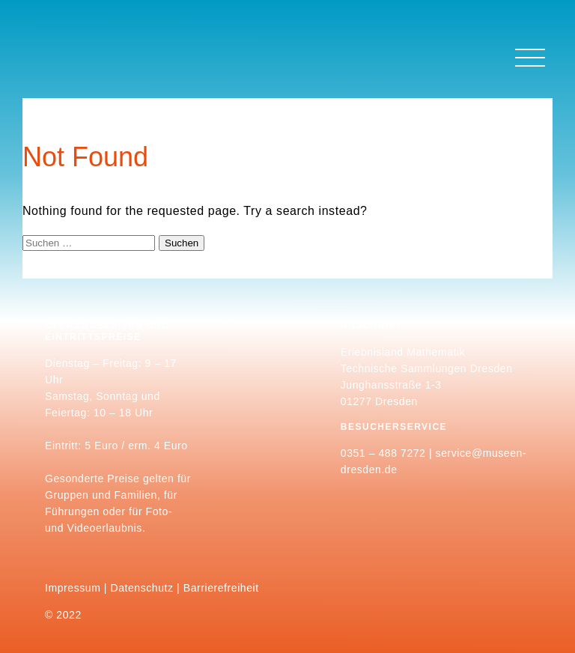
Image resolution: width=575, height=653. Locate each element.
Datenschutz (142, 588)
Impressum (72, 588)
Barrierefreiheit (221, 588)
